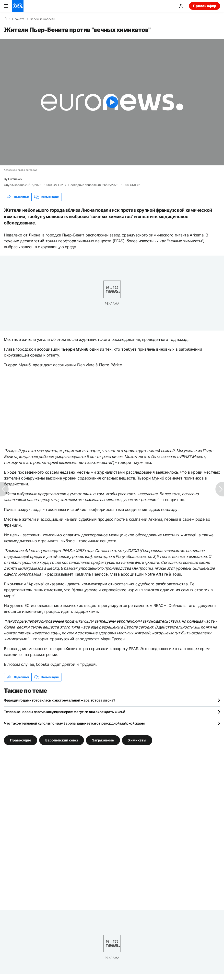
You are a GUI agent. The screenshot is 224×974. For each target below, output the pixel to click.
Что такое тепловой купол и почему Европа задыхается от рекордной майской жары (74, 723)
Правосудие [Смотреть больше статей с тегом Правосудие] (20, 740)
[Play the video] (112, 102)
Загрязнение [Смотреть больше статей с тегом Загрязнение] (103, 740)
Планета (18, 19)
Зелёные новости (42, 19)
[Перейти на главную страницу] (18, 6)
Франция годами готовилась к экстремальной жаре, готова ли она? (59, 700)
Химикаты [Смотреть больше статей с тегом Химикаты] (137, 740)
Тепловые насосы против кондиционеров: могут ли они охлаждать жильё (64, 712)
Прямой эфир (204, 6)
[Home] (5, 19)
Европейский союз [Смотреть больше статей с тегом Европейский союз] (61, 740)
